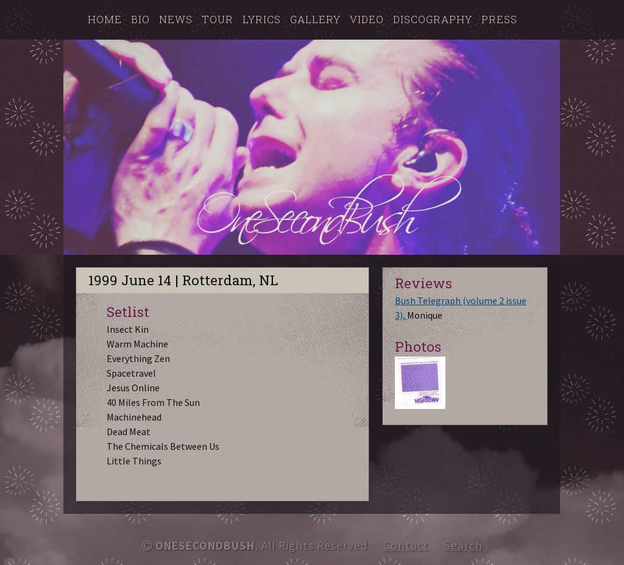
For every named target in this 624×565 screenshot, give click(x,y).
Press (499, 19)
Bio (140, 19)
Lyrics (262, 19)
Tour (217, 19)
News (176, 19)
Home (105, 19)
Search (463, 545)
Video (367, 19)
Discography (432, 19)
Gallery (315, 19)
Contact (406, 545)
